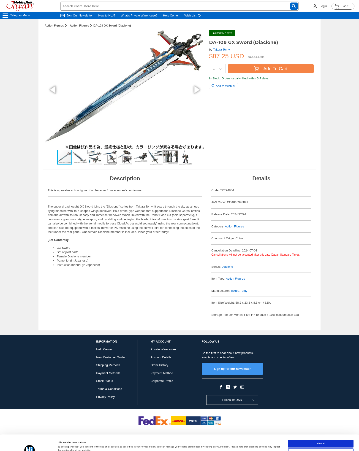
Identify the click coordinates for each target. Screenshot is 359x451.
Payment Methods (108, 373)
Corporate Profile (162, 381)
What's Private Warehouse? (139, 15)
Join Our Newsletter (80, 15)
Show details (64, 443)
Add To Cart (270, 68)
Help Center (171, 15)
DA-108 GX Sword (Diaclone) (112, 25)
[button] (196, 38)
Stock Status (104, 381)
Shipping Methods (108, 365)
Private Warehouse (163, 349)
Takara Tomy (221, 49)
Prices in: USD (232, 400)
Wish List (192, 15)
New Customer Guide (110, 357)
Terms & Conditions (109, 389)
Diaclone (227, 266)
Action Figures (54, 25)
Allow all (320, 429)
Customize (321, 437)
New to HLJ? (106, 15)
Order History (159, 365)
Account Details (161, 357)
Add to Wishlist (223, 86)
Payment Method (162, 373)
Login (323, 6)
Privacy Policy (105, 397)
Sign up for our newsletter (232, 368)
